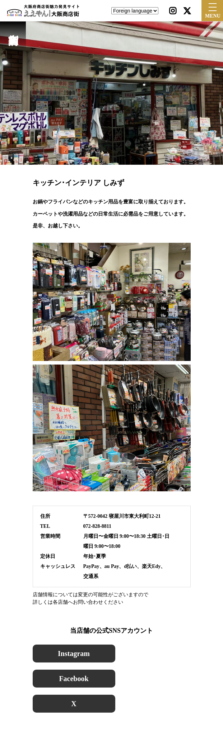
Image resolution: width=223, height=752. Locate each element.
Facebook (73, 679)
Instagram (74, 653)
